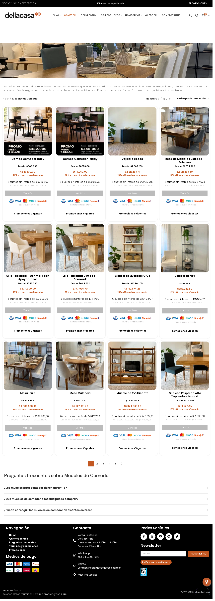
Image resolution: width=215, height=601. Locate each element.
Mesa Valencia (80, 393)
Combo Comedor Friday (80, 158)
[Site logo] (22, 15)
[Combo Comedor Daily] (27, 130)
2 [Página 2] (97, 463)
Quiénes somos (18, 538)
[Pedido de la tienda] (193, 98)
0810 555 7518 (29, 3)
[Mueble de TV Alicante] (132, 365)
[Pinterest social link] (168, 536)
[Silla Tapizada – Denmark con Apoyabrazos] (27, 247)
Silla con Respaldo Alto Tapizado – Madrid (185, 395)
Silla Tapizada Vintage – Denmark (80, 277)
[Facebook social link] (144, 536)
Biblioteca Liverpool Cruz (132, 275)
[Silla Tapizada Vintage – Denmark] (80, 247)
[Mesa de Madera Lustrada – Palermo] (185, 130)
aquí (63, 593)
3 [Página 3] (103, 463)
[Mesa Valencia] (80, 365)
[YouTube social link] (160, 536)
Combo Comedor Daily (27, 158)
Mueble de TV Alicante (133, 393)
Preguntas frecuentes (22, 542)
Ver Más (27, 192)
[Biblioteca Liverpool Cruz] (132, 247)
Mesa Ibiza (27, 393)
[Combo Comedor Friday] (80, 130)
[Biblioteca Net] (185, 247)
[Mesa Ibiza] (27, 365)
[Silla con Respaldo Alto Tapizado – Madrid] (185, 365)
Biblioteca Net (185, 275)
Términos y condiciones (23, 545)
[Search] (197, 15)
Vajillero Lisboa (132, 158)
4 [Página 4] (109, 463)
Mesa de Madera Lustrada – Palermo (185, 160)
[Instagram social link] (152, 536)
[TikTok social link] (177, 536)
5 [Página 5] (115, 463)
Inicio (5, 98)
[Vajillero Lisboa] (132, 130)
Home (12, 534)
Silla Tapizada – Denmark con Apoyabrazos (27, 277)
